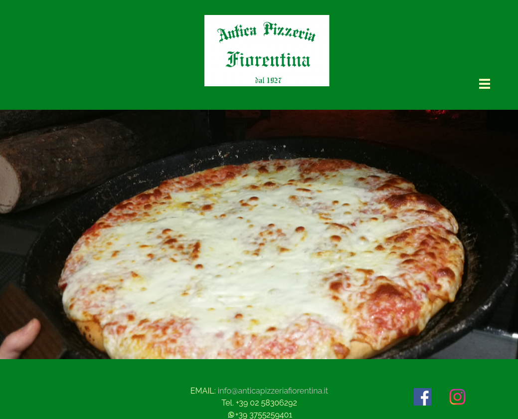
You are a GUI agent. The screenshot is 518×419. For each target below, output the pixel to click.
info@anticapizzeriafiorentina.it (273, 391)
